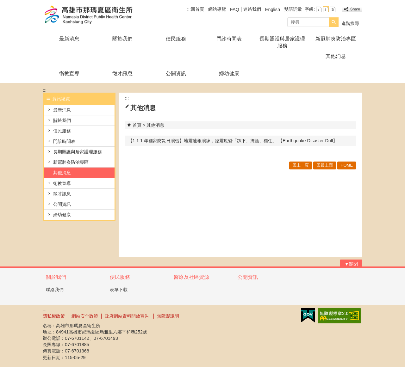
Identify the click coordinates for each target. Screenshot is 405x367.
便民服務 (176, 38)
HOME (346, 165)
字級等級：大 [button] (332, 9)
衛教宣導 (69, 73)
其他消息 (336, 56)
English (272, 9)
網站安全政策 (85, 316)
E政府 (308, 315)
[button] (334, 22)
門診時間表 (229, 38)
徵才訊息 (122, 73)
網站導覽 (217, 9)
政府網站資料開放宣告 (127, 316)
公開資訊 (176, 73)
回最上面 (324, 165)
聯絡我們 (55, 289)
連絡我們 (252, 9)
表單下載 (119, 289)
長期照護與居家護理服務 (282, 42)
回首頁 (197, 9)
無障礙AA (339, 315)
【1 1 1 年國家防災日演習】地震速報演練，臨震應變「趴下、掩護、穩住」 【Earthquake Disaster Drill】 (232, 140)
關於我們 (122, 38)
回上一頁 (300, 165)
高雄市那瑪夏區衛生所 (96, 15)
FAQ (234, 9)
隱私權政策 (54, 316)
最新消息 (69, 38)
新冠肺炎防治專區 (335, 38)
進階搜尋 (350, 23)
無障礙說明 (168, 316)
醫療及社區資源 (191, 277)
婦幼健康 (229, 73)
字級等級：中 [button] (326, 9)
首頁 (137, 125)
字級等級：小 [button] (318, 9)
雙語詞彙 (293, 9)
